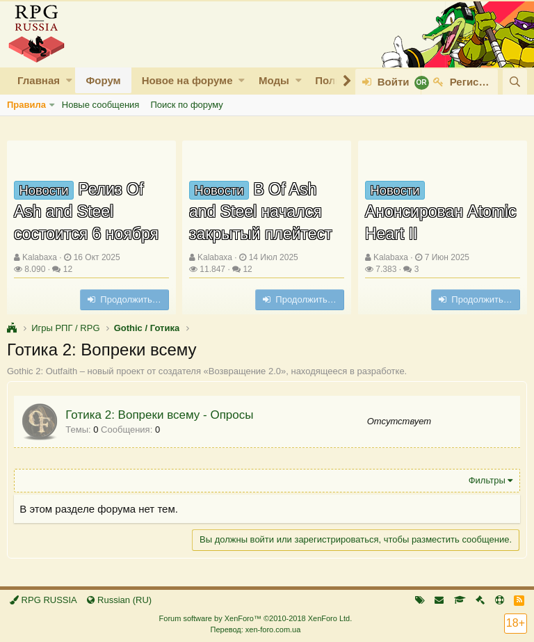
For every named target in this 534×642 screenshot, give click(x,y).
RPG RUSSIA (43, 600)
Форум (103, 80)
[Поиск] (515, 82)
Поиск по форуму (186, 104)
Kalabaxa (39, 257)
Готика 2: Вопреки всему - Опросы (160, 415)
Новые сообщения (101, 104)
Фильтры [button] (486, 480)
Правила (26, 104)
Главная (38, 80)
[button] (69, 80)
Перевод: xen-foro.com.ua (255, 629)
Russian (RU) (119, 600)
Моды (274, 80)
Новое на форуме (187, 80)
